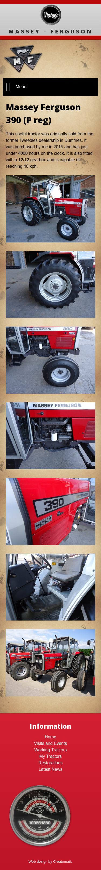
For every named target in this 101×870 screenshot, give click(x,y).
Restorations (51, 763)
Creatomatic (62, 861)
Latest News (50, 769)
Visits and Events (50, 743)
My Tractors (50, 756)
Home (50, 737)
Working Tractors (50, 750)
